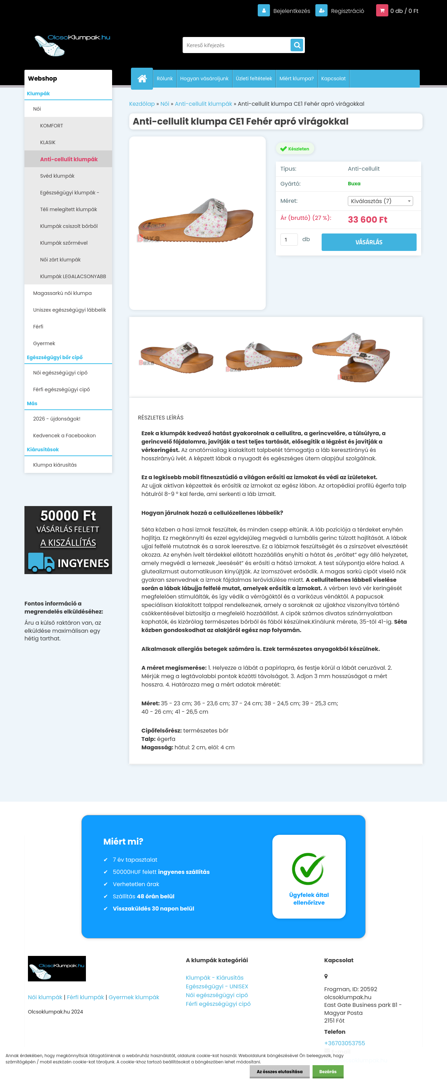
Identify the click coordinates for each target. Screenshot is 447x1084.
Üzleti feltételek (254, 78)
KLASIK (48, 142)
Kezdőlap (142, 104)
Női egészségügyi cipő (60, 372)
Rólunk (165, 78)
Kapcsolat (333, 78)
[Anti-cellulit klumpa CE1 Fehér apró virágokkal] (197, 223)
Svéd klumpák (57, 175)
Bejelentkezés (292, 11)
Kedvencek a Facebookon (64, 435)
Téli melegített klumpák (68, 209)
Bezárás (328, 1072)
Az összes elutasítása (279, 1072)
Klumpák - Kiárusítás (214, 978)
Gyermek (44, 343)
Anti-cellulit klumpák (69, 159)
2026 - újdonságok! (56, 418)
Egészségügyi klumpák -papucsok (70, 195)
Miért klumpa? (296, 78)
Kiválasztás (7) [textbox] (371, 201)
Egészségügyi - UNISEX (217, 986)
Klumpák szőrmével (64, 242)
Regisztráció (347, 11)
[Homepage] (145, 78)
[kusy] (289, 239)
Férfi (38, 326)
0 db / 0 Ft (404, 11)
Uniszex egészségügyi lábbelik (69, 309)
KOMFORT (51, 125)
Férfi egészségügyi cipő (61, 389)
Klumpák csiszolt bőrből (69, 226)
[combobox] (380, 201)
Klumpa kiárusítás (55, 464)
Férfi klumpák (85, 997)
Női (37, 108)
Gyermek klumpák (134, 997)
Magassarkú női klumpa (62, 293)
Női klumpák (45, 997)
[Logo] (72, 41)
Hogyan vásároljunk (204, 78)
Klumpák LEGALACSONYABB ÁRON (73, 278)
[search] (297, 45)
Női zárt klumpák (60, 259)
